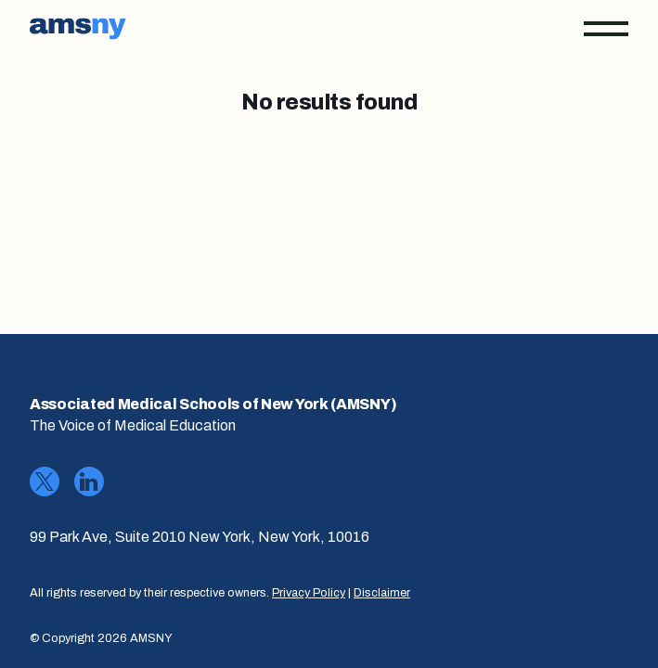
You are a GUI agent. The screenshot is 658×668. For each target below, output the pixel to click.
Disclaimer (382, 592)
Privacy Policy (308, 592)
